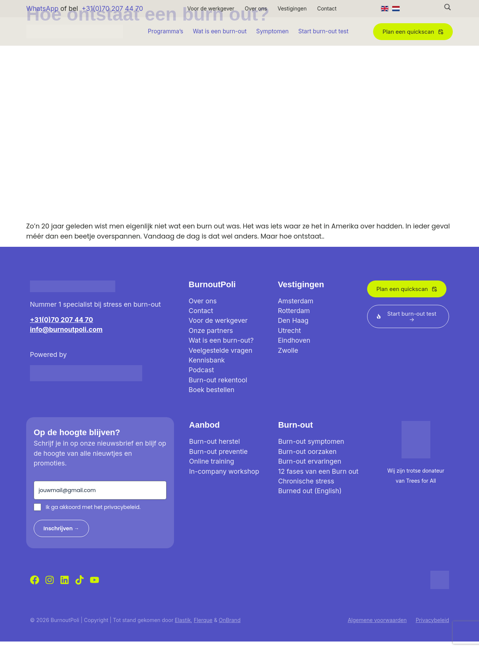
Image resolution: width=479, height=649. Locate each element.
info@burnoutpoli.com (66, 329)
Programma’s (165, 31)
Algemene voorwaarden (377, 620)
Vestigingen (292, 8)
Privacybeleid (432, 620)
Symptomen (272, 31)
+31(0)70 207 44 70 (112, 8)
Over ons (256, 8)
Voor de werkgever (210, 8)
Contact (326, 8)
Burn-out (295, 425)
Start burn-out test (323, 31)
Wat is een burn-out (220, 31)
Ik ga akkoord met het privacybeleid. (93, 507)
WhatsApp (42, 8)
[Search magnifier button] (447, 7)
